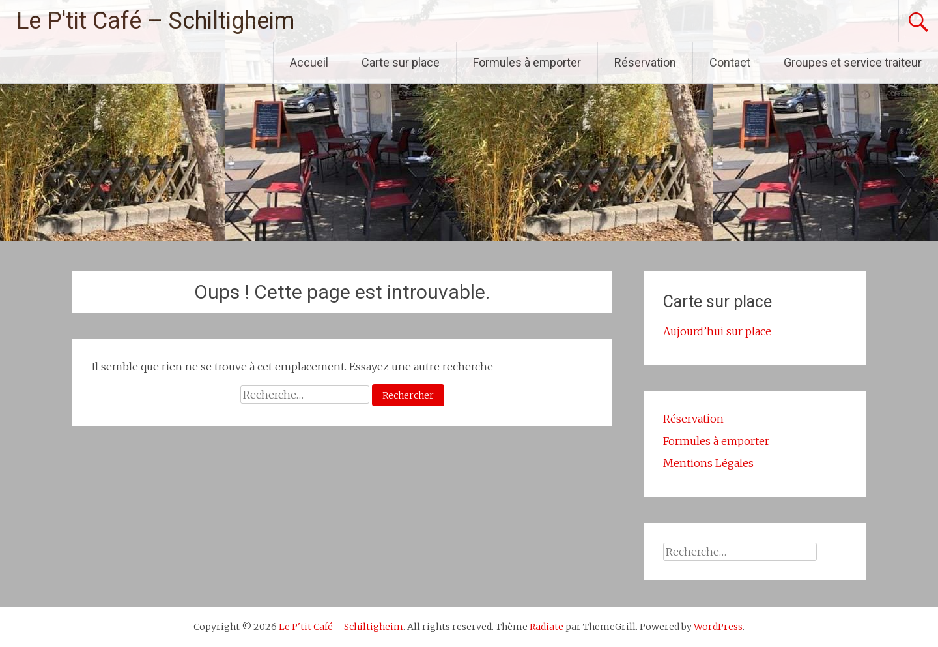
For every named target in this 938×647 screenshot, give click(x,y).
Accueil (309, 62)
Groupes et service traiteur (853, 62)
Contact (729, 62)
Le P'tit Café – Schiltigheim (155, 21)
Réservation (645, 62)
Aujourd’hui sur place (717, 331)
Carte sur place (401, 62)
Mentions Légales (708, 463)
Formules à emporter (527, 62)
